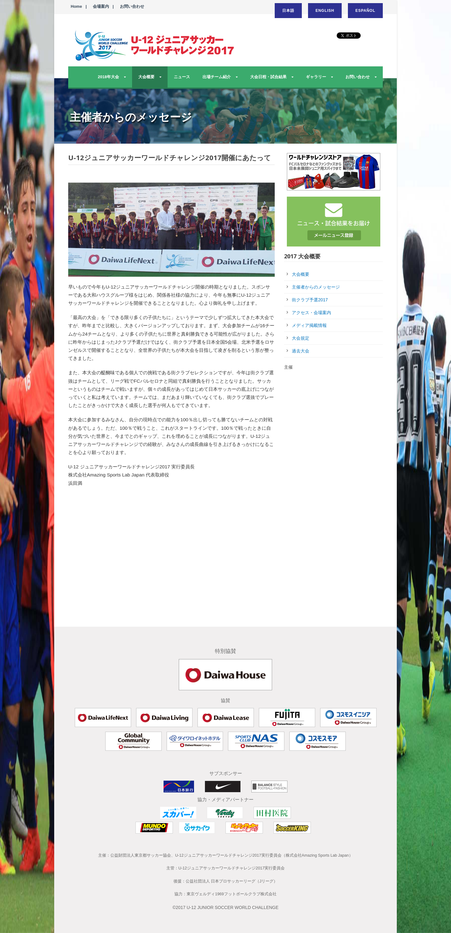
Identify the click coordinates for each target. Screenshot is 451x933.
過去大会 (300, 350)
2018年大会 (108, 76)
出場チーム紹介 (216, 76)
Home (76, 6)
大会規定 (300, 338)
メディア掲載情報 (309, 325)
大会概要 (146, 76)
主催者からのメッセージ (316, 287)
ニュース (182, 76)
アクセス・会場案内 (311, 312)
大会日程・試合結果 (268, 76)
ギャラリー (316, 76)
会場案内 (101, 6)
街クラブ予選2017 (310, 299)
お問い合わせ (132, 6)
